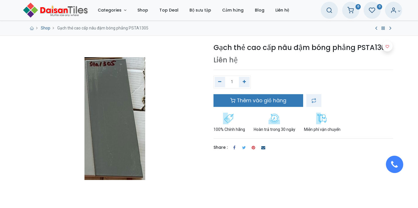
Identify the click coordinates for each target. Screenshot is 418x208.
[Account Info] (385, 11)
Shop (45, 28)
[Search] (318, 11)
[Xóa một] (220, 82)
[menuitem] (154, 10)
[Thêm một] (244, 82)
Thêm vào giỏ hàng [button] (258, 100)
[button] (313, 100)
